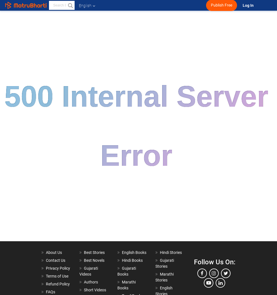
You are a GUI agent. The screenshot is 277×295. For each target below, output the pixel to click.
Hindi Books (132, 260)
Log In (248, 5)
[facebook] (202, 273)
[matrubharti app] (133, 5)
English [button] (87, 5)
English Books (134, 252)
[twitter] (226, 273)
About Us (54, 252)
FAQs (50, 292)
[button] (70, 5)
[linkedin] (220, 283)
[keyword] (62, 5)
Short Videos (95, 290)
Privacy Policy (58, 268)
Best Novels (94, 260)
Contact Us (55, 260)
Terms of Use (57, 276)
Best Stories (94, 252)
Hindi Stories (171, 252)
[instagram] (214, 273)
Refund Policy (58, 284)
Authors (91, 282)
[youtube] (208, 283)
